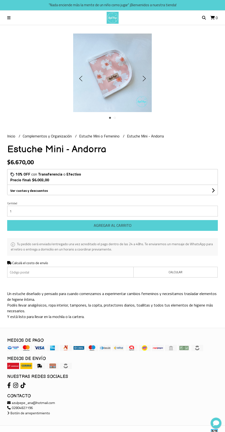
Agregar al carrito (113, 225)
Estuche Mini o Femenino (100, 136)
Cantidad (12, 203)
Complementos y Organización (48, 136)
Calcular (175, 272)
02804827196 (20, 407)
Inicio (11, 136)
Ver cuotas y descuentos (29, 190)
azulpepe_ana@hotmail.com (31, 402)
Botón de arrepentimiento (28, 413)
